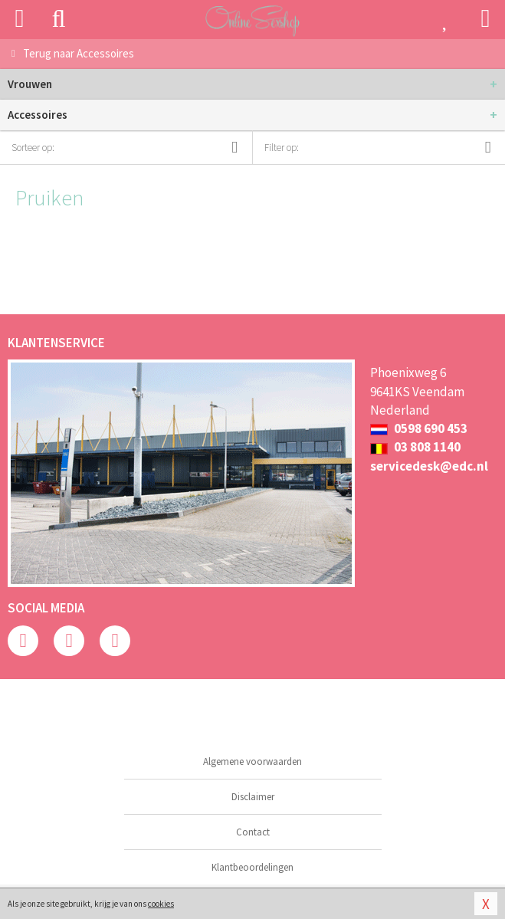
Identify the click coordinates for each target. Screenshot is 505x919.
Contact (253, 832)
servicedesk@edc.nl (429, 466)
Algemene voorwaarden (252, 761)
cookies (161, 903)
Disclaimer (252, 796)
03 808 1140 (415, 446)
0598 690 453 (418, 428)
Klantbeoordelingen (252, 867)
